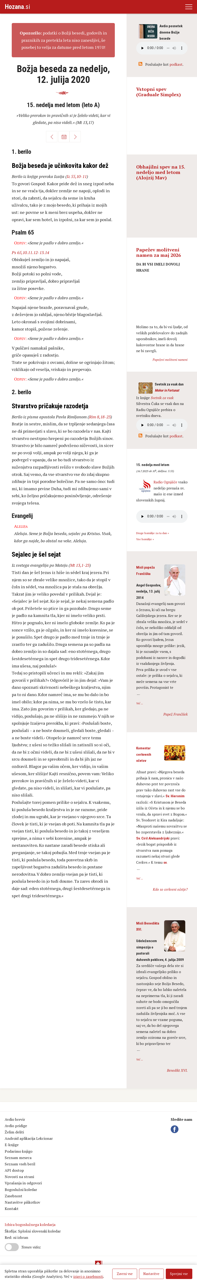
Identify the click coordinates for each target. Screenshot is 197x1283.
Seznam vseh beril (20, 1164)
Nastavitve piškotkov (22, 1202)
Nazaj (51, 136)
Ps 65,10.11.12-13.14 (30, 252)
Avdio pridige (16, 1125)
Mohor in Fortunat (167, 390)
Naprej (75, 136)
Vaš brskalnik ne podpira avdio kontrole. (162, 425)
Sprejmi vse (179, 1273)
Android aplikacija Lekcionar (29, 1138)
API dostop (14, 1170)
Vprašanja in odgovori (23, 1183)
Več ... (139, 703)
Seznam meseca (18, 1157)
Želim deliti (14, 1132)
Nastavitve (151, 1273)
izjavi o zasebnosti (88, 1276)
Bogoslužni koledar (21, 1189)
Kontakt (12, 1208)
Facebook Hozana (175, 1129)
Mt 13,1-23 (79, 565)
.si (17, 7)
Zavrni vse (125, 1273)
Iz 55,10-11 (77, 176)
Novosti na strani (19, 1176)
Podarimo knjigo (18, 1151)
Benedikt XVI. (177, 1070)
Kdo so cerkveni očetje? (170, 889)
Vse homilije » (145, 539)
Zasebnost (13, 1195)
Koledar (64, 136)
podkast (176, 64)
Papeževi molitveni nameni (170, 360)
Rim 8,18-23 (100, 417)
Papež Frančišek (175, 714)
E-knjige (12, 1144)
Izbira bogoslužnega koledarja (30, 1224)
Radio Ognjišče (165, 482)
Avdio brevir (15, 1119)
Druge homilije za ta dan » (152, 533)
